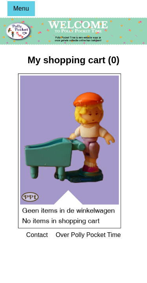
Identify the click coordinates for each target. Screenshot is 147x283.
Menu (21, 8)
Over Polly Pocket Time (88, 235)
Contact (37, 235)
